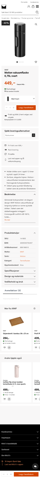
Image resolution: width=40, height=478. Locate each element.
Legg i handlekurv (26, 107)
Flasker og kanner (27, 18)
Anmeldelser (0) (13, 290)
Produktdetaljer (11, 232)
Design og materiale (13, 276)
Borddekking (15, 18)
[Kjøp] (9, 347)
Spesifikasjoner (11, 270)
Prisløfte (11, 154)
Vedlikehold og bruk (13, 281)
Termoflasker (25, 260)
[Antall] (10, 107)
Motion (22, 256)
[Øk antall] (14, 107)
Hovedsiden (5, 18)
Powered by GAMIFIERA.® (11, 299)
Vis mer (7, 220)
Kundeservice (34, 2)
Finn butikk (24, 2)
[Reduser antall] (7, 107)
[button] (36, 62)
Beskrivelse (9, 194)
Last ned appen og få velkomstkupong (16, 159)
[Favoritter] (5, 347)
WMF (6, 70)
